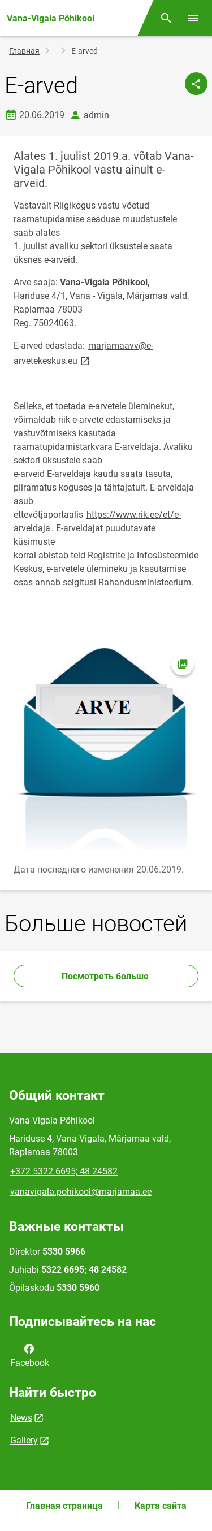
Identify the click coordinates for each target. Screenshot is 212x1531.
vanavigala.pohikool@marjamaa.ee (81, 1191)
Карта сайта (161, 1505)
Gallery (24, 1440)
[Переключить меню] (193, 18)
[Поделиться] (196, 83)
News (21, 1417)
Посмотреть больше (106, 976)
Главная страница (64, 1505)
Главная (24, 50)
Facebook (29, 1354)
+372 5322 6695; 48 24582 (64, 1171)
